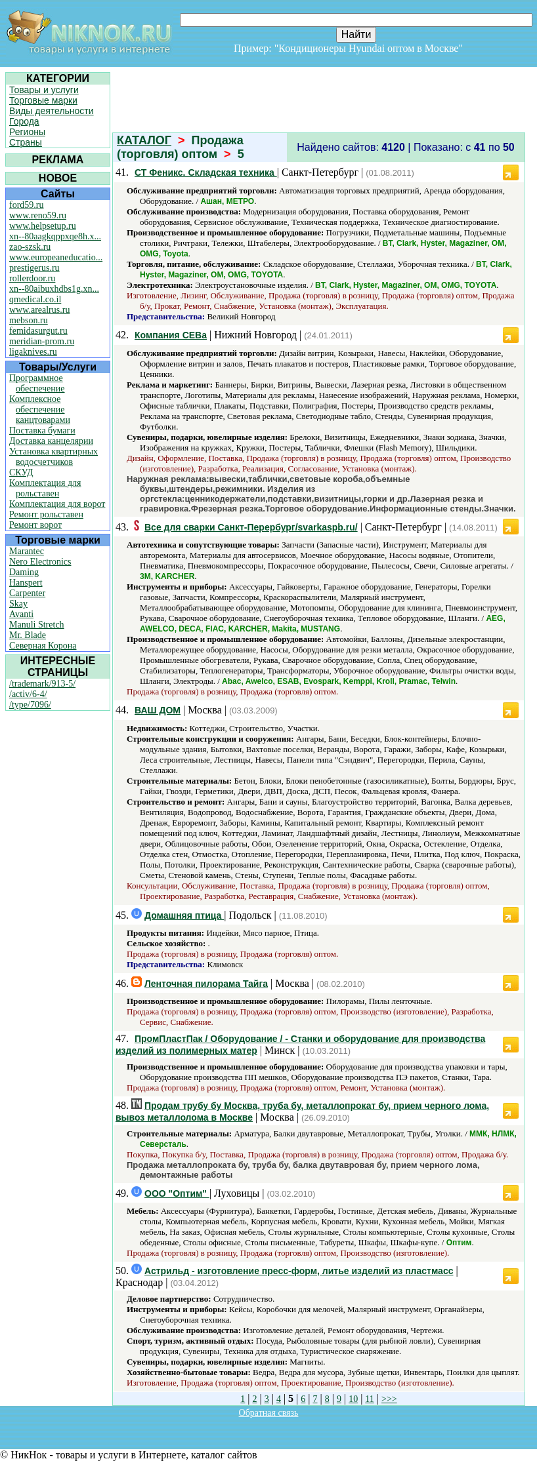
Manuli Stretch (36, 625)
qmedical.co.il (35, 299)
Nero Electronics (40, 562)
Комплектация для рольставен (45, 488)
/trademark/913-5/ (42, 684)
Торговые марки (43, 100)
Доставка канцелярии (51, 441)
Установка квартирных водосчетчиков (53, 457)
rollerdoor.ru (32, 278)
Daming (24, 572)
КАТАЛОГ (144, 140)
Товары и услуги (44, 90)
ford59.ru (26, 205)
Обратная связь (269, 1413)
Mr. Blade (27, 635)
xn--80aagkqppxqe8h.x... (55, 236)
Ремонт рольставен (46, 514)
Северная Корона (42, 645)
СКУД (21, 472)
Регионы (27, 132)
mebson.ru (28, 320)
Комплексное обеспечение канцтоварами (39, 409)
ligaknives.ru (33, 352)
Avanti (21, 614)
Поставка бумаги (42, 430)
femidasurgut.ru (38, 331)
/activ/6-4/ (28, 694)
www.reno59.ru (37, 215)
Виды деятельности (51, 111)
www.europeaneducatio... (55, 257)
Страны (25, 142)
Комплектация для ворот (57, 504)
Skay (18, 604)
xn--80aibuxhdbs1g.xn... (54, 289)
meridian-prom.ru (41, 341)
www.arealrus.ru (39, 310)
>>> (389, 1399)
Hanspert (26, 583)
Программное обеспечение (37, 383)
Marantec (26, 551)
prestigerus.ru (34, 268)
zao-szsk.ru (30, 247)
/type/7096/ (30, 705)
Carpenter (27, 593)
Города (24, 121)
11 (369, 1399)
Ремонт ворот (35, 525)
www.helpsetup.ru (42, 226)
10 (353, 1399)
